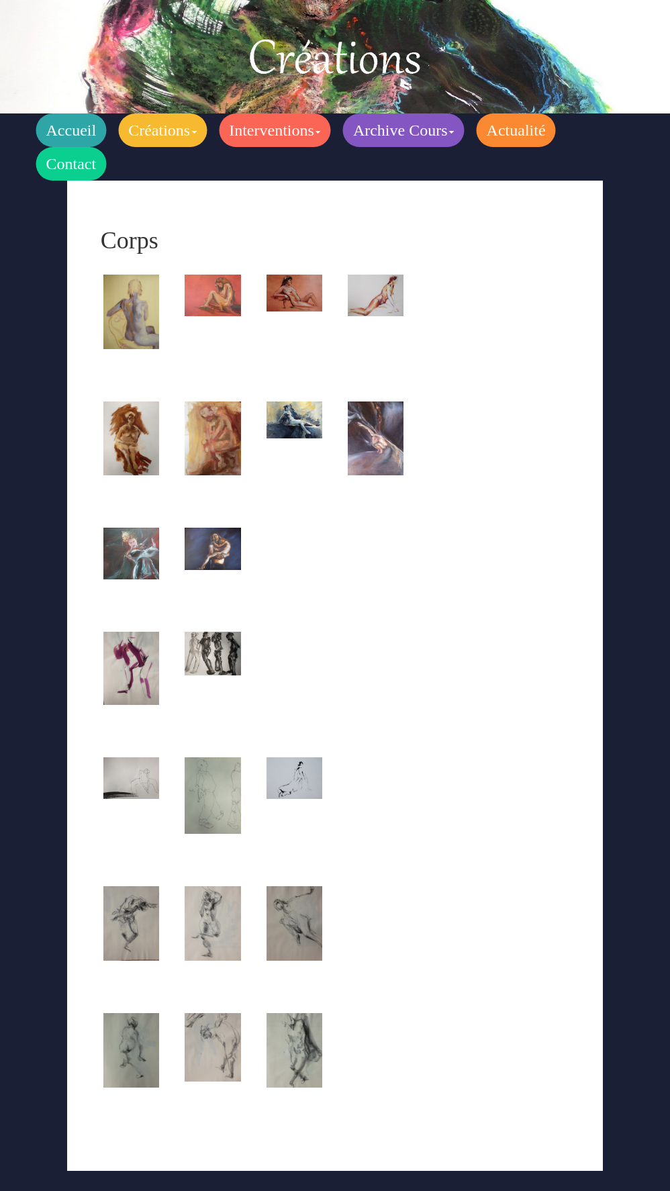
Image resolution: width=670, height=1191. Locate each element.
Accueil (71, 130)
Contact (71, 164)
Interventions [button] (275, 130)
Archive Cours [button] (403, 130)
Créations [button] (162, 130)
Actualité (516, 130)
